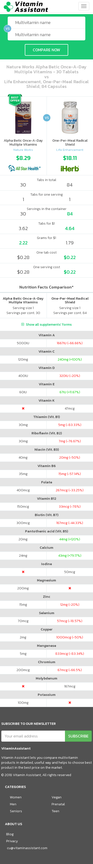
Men (13, 804)
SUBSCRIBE (78, 736)
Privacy (12, 841)
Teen (55, 811)
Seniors (16, 811)
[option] (23, 162)
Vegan (57, 797)
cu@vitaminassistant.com (27, 848)
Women (16, 797)
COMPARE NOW (46, 50)
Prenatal (58, 804)
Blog (10, 834)
